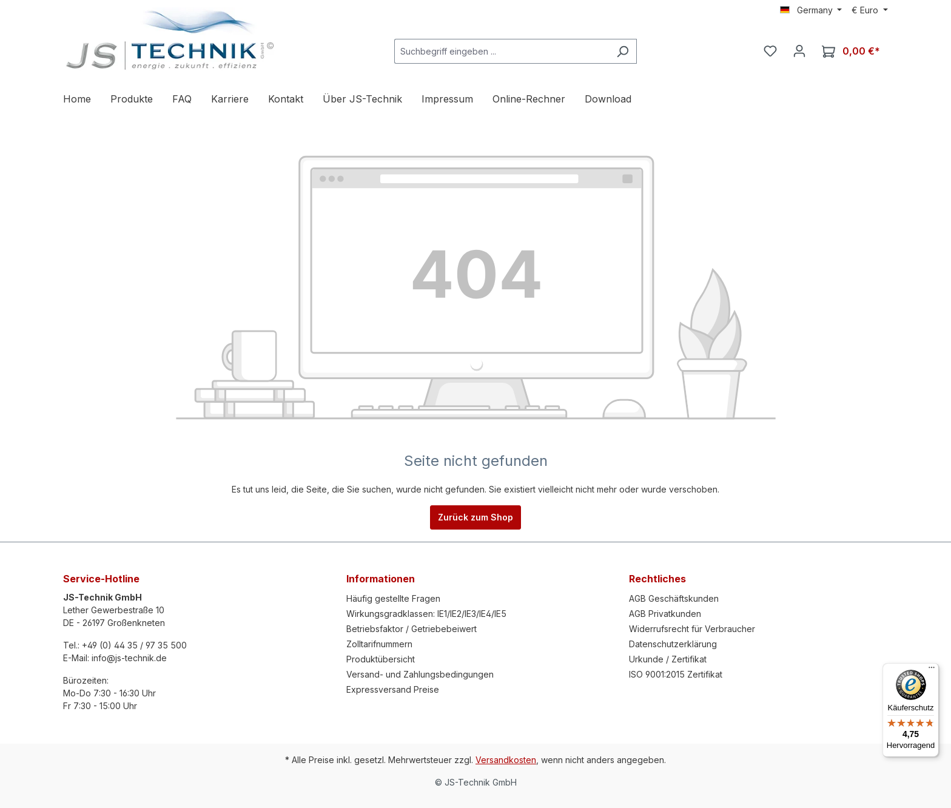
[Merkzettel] (770, 51)
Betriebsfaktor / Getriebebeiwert (411, 629)
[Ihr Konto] (799, 51)
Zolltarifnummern (379, 644)
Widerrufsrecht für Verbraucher (692, 629)
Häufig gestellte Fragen (393, 598)
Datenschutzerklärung (673, 644)
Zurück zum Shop (475, 517)
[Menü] (931, 670)
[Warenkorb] (851, 51)
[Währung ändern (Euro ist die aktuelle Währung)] (870, 10)
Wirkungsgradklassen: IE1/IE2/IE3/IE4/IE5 (426, 613)
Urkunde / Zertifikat (668, 659)
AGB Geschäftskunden (674, 598)
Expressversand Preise (392, 689)
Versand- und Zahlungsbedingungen (420, 674)
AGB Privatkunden (665, 613)
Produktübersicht (380, 659)
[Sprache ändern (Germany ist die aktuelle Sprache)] (811, 10)
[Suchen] (622, 51)
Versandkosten (506, 760)
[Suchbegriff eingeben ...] (501, 51)
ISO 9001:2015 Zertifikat (675, 674)
